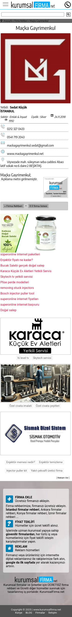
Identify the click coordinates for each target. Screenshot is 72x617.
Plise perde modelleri (14, 282)
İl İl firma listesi (38, 206)
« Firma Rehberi (13, 206)
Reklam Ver (63, 478)
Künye (18, 612)
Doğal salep (8, 310)
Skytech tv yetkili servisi (16, 276)
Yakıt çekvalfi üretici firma (47, 470)
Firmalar (40, 612)
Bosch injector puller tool (17, 293)
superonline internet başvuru (19, 304)
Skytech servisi (42, 358)
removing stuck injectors (17, 288)
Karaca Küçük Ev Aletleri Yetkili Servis (25, 271)
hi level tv (23, 358)
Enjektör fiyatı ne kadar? (16, 260)
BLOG (29, 612)
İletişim (52, 612)
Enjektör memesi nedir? (20, 462)
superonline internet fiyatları (19, 299)
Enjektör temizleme (51, 462)
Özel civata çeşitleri (48, 406)
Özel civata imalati (20, 406)
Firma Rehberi (21, 20)
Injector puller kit (16, 470)
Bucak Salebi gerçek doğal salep (22, 265)
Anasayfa (7, 20)
